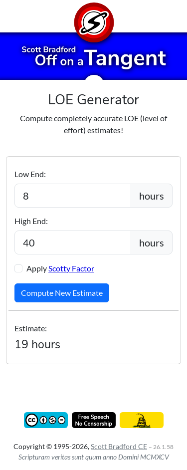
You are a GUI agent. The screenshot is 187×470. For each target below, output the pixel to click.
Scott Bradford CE (119, 446)
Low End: (30, 174)
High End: (31, 221)
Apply (60, 268)
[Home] (94, 16)
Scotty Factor (71, 268)
